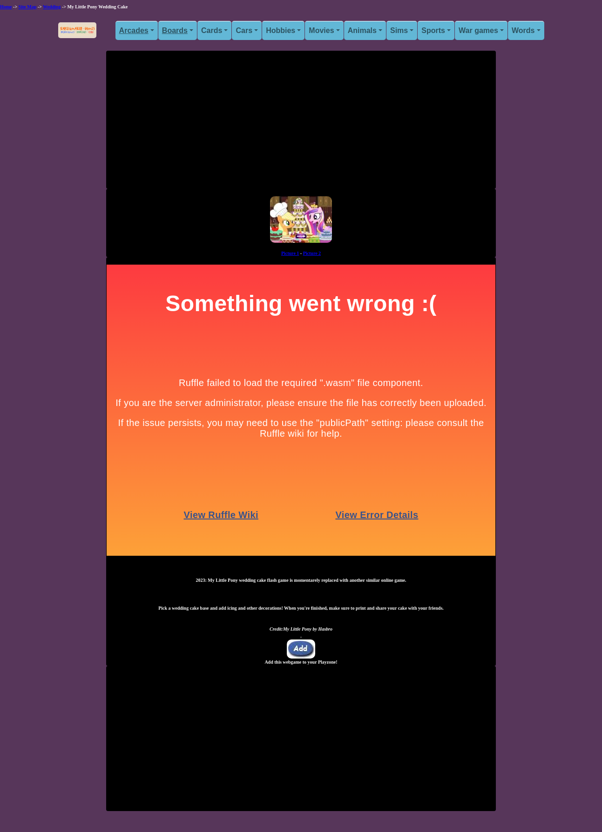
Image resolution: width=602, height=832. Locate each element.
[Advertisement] (301, 123)
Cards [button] (211, 30)
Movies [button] (321, 30)
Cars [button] (244, 30)
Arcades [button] (134, 30)
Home (6, 6)
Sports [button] (433, 30)
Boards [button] (175, 30)
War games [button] (478, 30)
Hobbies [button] (280, 30)
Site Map (28, 6)
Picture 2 (312, 253)
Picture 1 (290, 253)
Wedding (52, 6)
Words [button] (523, 30)
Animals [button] (362, 30)
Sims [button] (399, 30)
